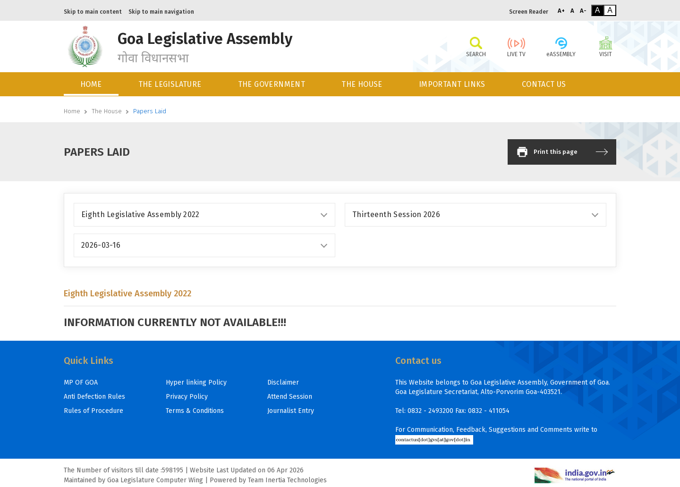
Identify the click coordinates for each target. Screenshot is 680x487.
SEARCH (475, 46)
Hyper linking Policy (196, 382)
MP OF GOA (81, 382)
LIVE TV (516, 46)
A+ (561, 10)
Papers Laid (149, 111)
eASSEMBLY (561, 46)
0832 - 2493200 (430, 411)
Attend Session (289, 397)
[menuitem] (92, 84)
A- (583, 10)
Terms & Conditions (195, 411)
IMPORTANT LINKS (452, 84)
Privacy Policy (187, 397)
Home (72, 111)
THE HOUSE (361, 84)
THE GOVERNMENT (272, 84)
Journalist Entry (290, 411)
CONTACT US (544, 84)
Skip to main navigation (161, 11)
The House (107, 111)
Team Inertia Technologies (287, 480)
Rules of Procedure (93, 411)
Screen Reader (528, 11)
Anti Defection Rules (94, 397)
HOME (91, 84)
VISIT (605, 46)
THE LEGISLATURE (170, 84)
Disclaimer (283, 382)
